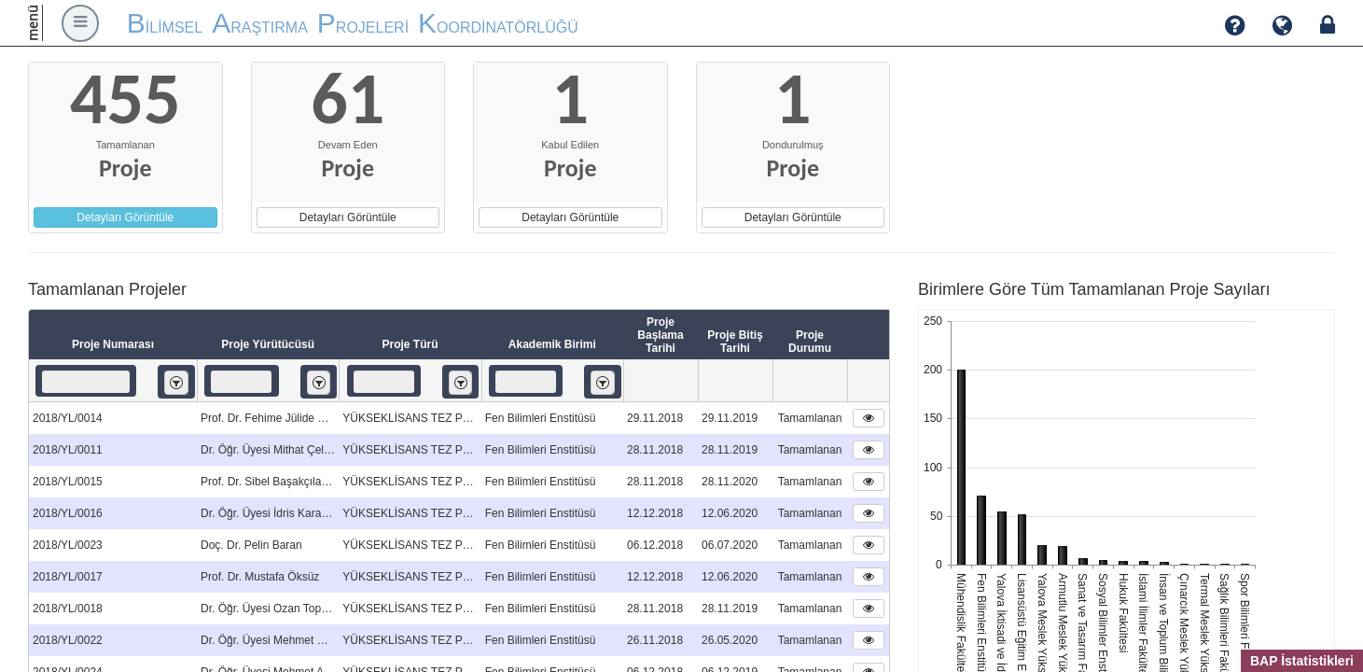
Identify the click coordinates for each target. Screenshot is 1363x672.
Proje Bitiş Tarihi (734, 342)
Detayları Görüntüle (125, 217)
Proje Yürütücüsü (267, 344)
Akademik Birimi (552, 344)
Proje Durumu (809, 342)
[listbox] (176, 382)
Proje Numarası (113, 344)
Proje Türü (410, 344)
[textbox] (86, 382)
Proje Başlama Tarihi (660, 335)
